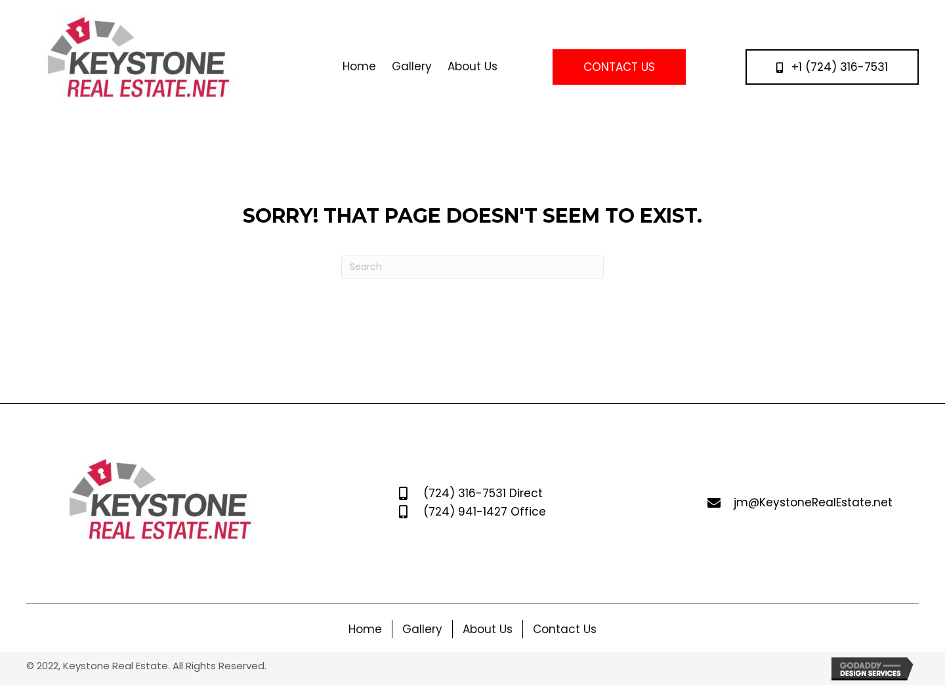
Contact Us (565, 629)
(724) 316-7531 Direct (483, 493)
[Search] (472, 266)
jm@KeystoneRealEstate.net (813, 502)
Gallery (422, 629)
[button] (619, 66)
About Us (488, 629)
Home (365, 629)
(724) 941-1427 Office (484, 511)
